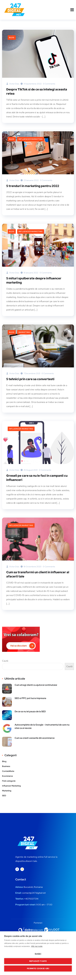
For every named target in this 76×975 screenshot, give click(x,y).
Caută (5, 660)
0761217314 (32, 898)
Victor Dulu (12, 83)
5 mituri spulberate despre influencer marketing (33, 280)
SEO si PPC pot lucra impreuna (30, 698)
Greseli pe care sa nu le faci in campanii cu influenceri (36, 478)
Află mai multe (36, 946)
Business (6, 766)
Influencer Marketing (31, 139)
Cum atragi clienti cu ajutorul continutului (36, 684)
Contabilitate (8, 771)
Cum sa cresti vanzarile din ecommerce (35, 738)
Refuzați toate (38, 961)
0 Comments (49, 83)
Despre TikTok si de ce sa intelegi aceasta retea (36, 91)
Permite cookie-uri (38, 968)
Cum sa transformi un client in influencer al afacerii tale (37, 574)
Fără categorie (8, 781)
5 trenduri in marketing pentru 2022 (32, 186)
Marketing (24, 332)
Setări (38, 953)
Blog (11, 37)
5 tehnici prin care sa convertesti (30, 379)
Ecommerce (7, 776)
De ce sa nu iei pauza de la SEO (30, 711)
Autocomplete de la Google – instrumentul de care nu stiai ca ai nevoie (42, 726)
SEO (4, 795)
